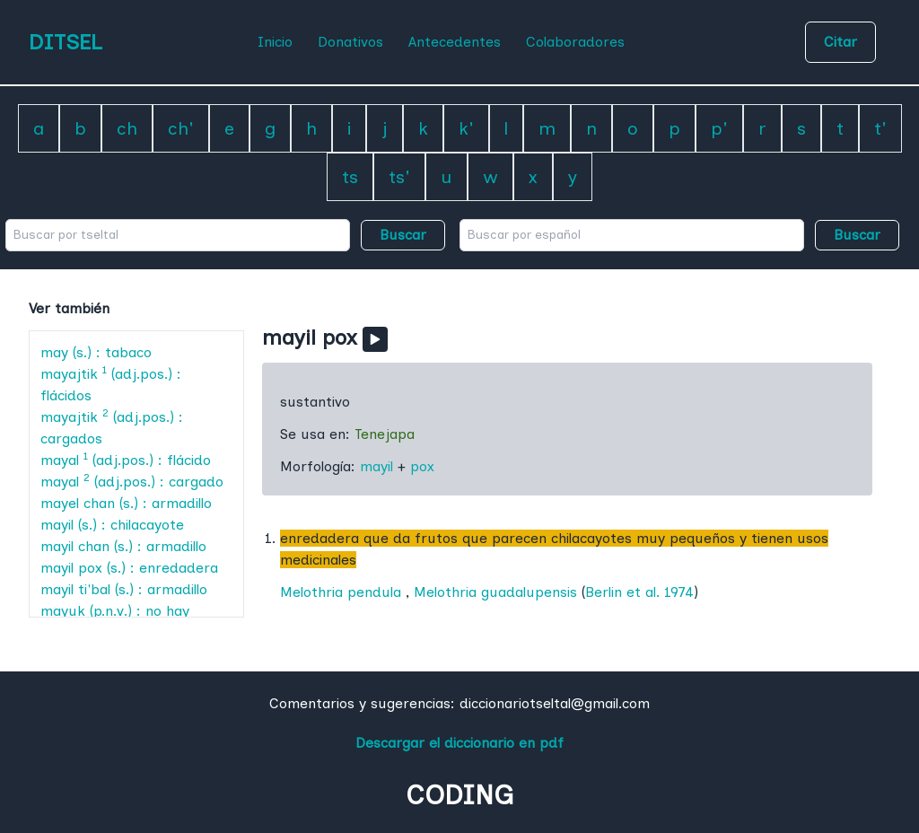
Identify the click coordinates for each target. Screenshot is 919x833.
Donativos (350, 41)
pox (422, 466)
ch (127, 128)
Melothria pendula (340, 592)
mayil (376, 466)
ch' (181, 128)
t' (880, 128)
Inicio (275, 41)
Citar (840, 41)
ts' (399, 177)
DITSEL (65, 42)
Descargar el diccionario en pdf (459, 742)
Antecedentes (454, 41)
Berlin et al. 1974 (639, 592)
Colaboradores (575, 41)
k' (466, 128)
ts (350, 177)
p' (719, 128)
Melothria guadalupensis (495, 592)
